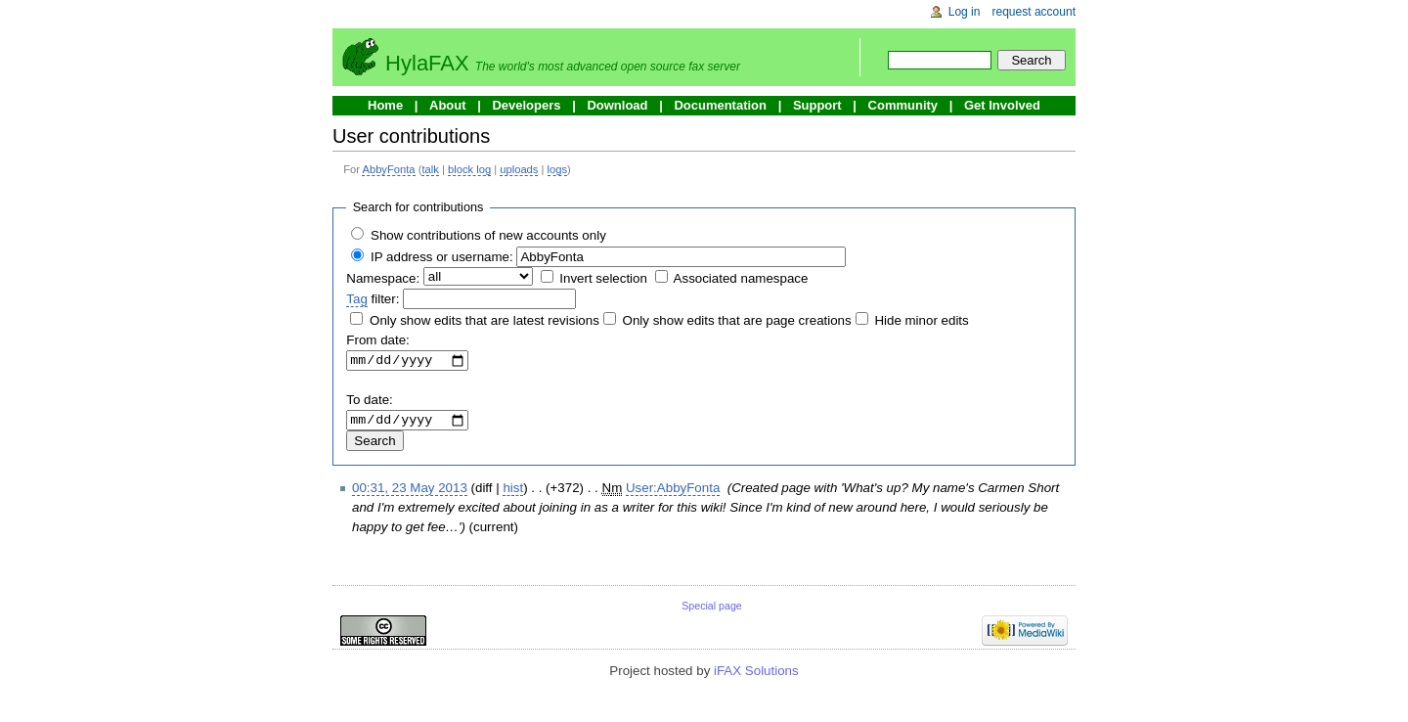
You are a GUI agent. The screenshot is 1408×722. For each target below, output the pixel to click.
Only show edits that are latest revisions (484, 320)
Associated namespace (741, 278)
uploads (519, 169)
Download (617, 105)
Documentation (720, 105)
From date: (377, 340)
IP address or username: (442, 256)
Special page (712, 610)
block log (469, 169)
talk (429, 169)
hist (513, 492)
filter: (372, 299)
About (447, 105)
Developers (526, 105)
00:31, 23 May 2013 (409, 492)
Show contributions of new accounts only (488, 235)
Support (817, 105)
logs (558, 169)
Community (903, 105)
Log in (964, 12)
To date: (369, 402)
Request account (1034, 12)
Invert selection (603, 278)
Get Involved (1002, 105)
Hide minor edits (921, 320)
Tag (357, 299)
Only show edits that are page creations (737, 320)
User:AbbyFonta (673, 492)
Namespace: (382, 278)
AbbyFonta (388, 169)
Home (385, 105)
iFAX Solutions (756, 675)
